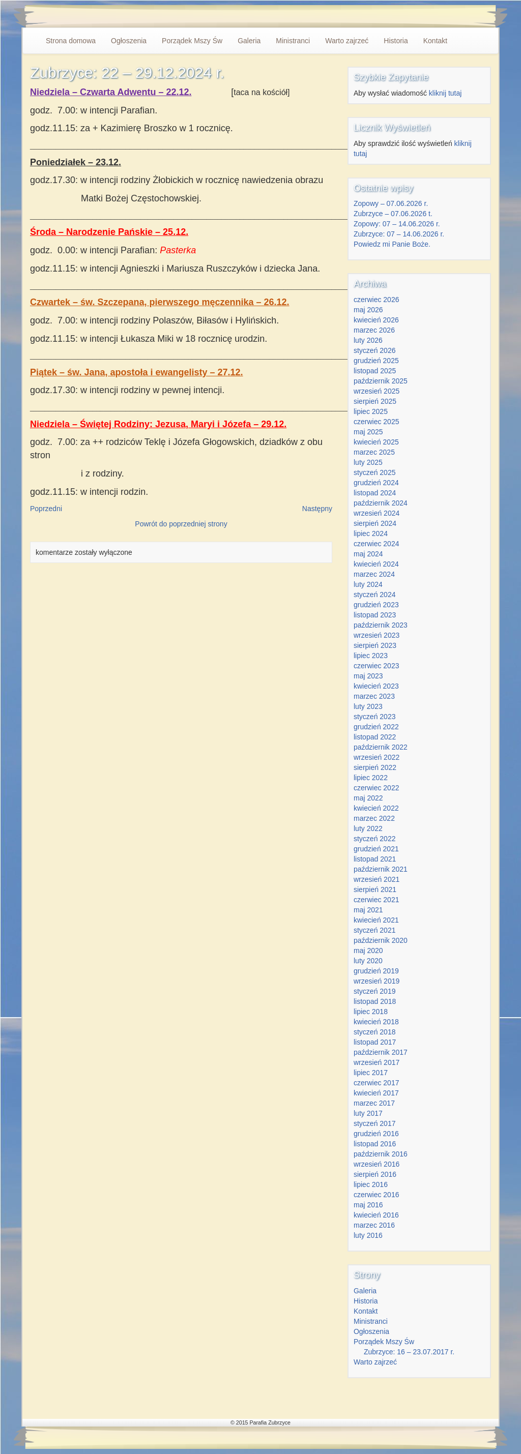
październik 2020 (381, 940)
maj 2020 (368, 950)
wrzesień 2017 (376, 1062)
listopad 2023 (375, 615)
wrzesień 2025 (376, 391)
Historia (396, 41)
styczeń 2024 (375, 594)
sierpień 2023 (375, 645)
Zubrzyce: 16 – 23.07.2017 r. (409, 1352)
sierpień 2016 (375, 1174)
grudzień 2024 (376, 483)
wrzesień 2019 (376, 981)
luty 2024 (368, 584)
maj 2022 (368, 798)
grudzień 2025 (376, 361)
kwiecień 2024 (376, 564)
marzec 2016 (374, 1225)
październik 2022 (381, 747)
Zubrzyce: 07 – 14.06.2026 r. (399, 234)
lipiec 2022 (371, 778)
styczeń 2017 (375, 1123)
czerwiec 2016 (376, 1195)
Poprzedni (46, 509)
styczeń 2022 (375, 839)
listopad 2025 (375, 371)
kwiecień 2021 (376, 920)
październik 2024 (381, 503)
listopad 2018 (375, 1001)
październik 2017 (381, 1052)
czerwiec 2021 (376, 900)
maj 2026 (368, 310)
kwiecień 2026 (376, 320)
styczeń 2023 (375, 717)
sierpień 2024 (375, 523)
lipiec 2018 (371, 1011)
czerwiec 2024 (376, 544)
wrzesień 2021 (376, 879)
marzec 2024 (374, 574)
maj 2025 (368, 432)
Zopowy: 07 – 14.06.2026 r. (397, 224)
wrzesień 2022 (376, 757)
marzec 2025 (374, 452)
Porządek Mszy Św (192, 41)
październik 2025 (381, 381)
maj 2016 (368, 1205)
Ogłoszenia (129, 41)
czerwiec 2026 (376, 299)
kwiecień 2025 (376, 442)
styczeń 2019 (375, 991)
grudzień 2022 (376, 727)
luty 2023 (368, 706)
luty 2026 (368, 340)
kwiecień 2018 (376, 1022)
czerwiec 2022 (376, 788)
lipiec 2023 (371, 655)
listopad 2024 (375, 493)
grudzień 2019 (376, 971)
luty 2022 (368, 828)
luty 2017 (368, 1113)
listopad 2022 (375, 737)
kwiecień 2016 (376, 1215)
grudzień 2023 (376, 605)
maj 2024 (368, 554)
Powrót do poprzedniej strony (181, 524)
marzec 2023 (374, 696)
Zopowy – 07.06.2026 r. (391, 203)
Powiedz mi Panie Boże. (392, 244)
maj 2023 (368, 676)
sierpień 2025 (375, 401)
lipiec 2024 (371, 533)
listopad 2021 (375, 859)
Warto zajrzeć (346, 41)
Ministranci (293, 41)
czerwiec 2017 (376, 1083)
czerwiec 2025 (376, 422)
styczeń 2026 (375, 350)
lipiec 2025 (371, 411)
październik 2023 (381, 625)
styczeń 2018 (375, 1032)
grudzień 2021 (376, 849)
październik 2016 (381, 1154)
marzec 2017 (374, 1103)
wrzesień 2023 (376, 635)
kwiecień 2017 (376, 1093)
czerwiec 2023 (376, 666)
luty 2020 (368, 961)
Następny (317, 509)
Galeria (249, 41)
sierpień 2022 (375, 767)
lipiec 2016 (371, 1184)
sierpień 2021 (375, 889)
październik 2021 (381, 869)
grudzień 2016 (376, 1134)
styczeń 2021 (375, 930)
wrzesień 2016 (376, 1164)
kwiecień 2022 (376, 808)
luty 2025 (368, 462)
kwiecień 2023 (376, 686)
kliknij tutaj (445, 93)
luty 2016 (368, 1235)
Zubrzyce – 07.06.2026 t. (393, 214)
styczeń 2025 (375, 472)
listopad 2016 (375, 1144)
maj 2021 (368, 910)
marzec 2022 (374, 818)
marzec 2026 (374, 330)
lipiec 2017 (371, 1073)
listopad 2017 (375, 1042)
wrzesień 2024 (376, 513)
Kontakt (435, 41)
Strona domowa (71, 41)
